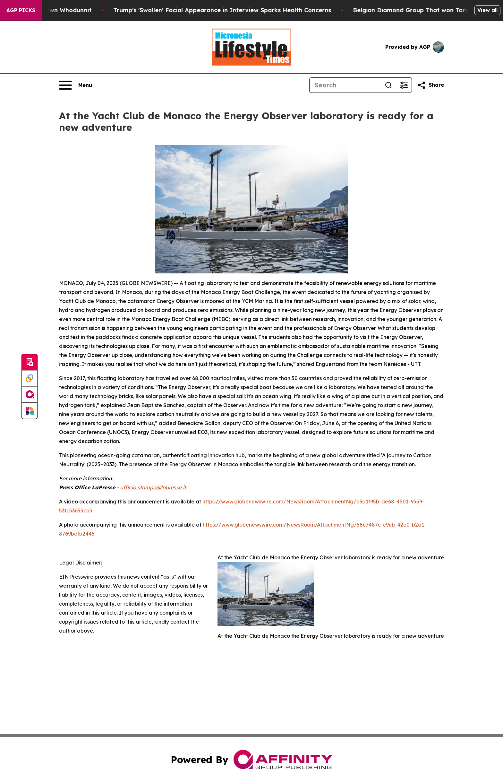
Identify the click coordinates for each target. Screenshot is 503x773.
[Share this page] (430, 85)
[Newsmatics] (29, 411)
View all (487, 10)
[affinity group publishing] (29, 394)
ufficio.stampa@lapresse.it (153, 487)
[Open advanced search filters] (404, 85)
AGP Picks (20, 10)
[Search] (345, 85)
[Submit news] (29, 362)
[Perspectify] (29, 378)
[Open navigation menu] (75, 85)
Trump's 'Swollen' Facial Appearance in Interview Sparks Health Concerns (236, 10)
